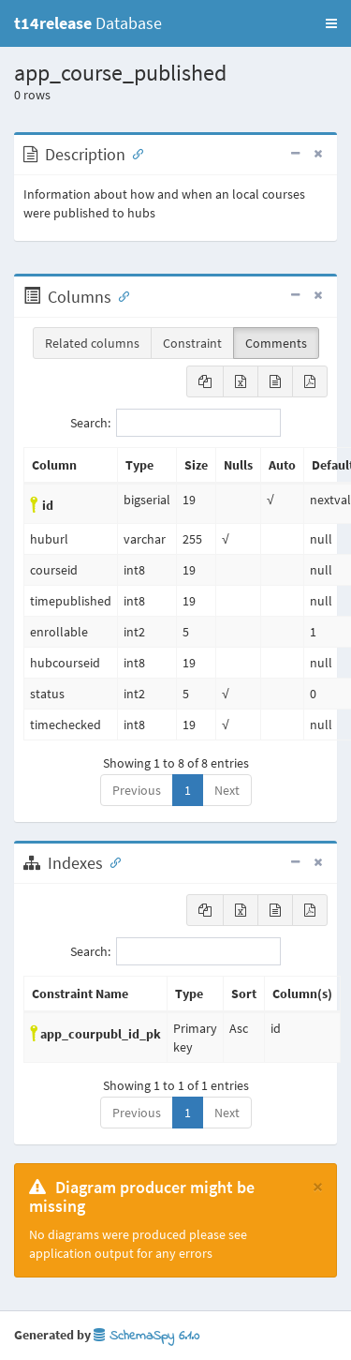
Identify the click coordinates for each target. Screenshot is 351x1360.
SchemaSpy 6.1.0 (146, 1336)
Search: (175, 423)
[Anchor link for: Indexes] (111, 861)
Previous (136, 790)
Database (88, 23)
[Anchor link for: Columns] (119, 295)
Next (227, 790)
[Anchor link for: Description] (133, 152)
